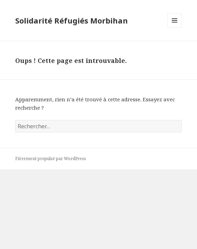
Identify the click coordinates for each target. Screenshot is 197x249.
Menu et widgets (175, 27)
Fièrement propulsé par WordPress (50, 159)
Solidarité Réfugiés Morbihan (71, 20)
